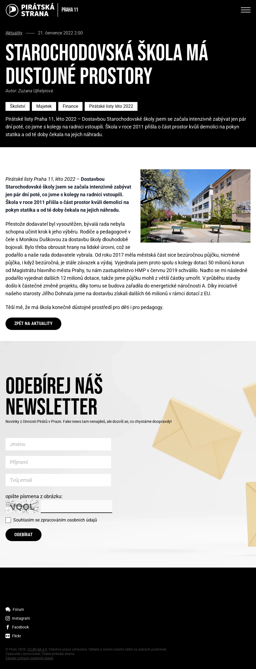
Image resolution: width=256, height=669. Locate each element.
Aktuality (14, 33)
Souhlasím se (55, 520)
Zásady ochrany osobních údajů (29, 658)
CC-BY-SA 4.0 (37, 649)
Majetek (44, 106)
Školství (17, 106)
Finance (70, 106)
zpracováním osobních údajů (69, 520)
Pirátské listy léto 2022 (111, 106)
